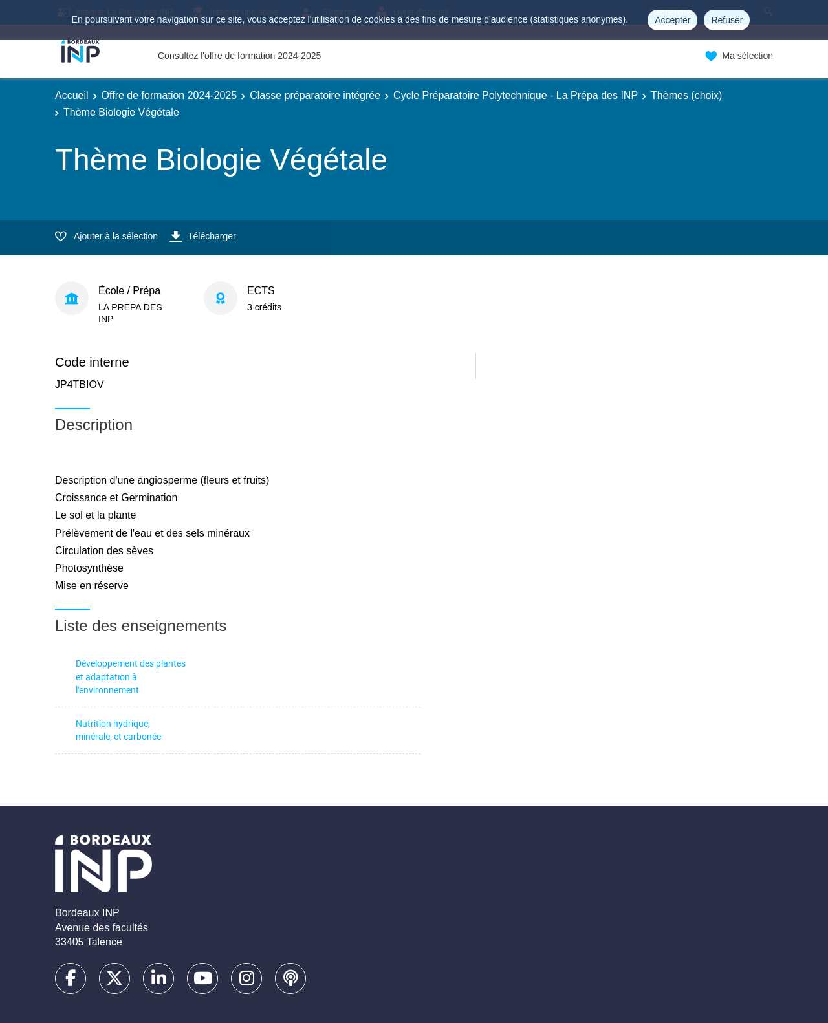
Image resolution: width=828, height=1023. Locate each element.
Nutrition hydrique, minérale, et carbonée (118, 730)
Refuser (727, 20)
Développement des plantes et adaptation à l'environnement (131, 676)
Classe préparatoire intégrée (315, 95)
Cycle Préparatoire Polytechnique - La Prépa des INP (515, 95)
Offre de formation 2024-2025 (169, 95)
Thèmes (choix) (686, 95)
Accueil (72, 95)
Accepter (672, 20)
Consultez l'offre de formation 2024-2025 (239, 55)
